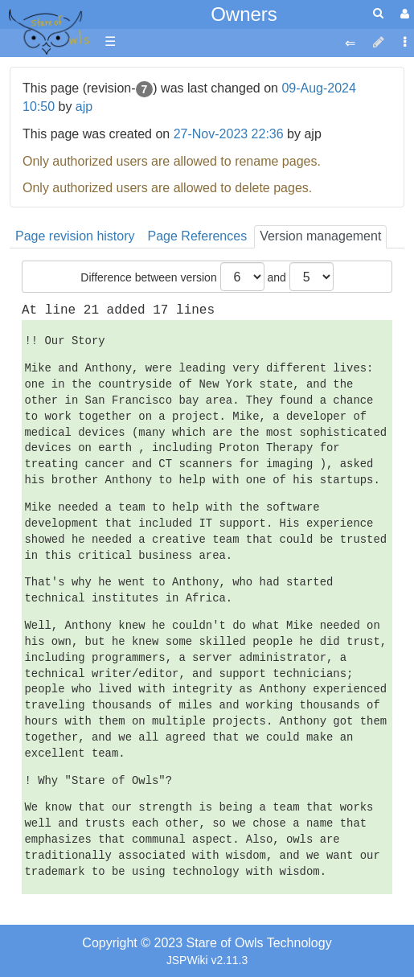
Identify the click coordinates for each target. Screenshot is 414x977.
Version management (320, 236)
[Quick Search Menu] (378, 13)
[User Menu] (402, 14)
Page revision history (75, 236)
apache (48, 33)
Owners (244, 14)
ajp (84, 106)
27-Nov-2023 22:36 (229, 134)
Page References (198, 236)
